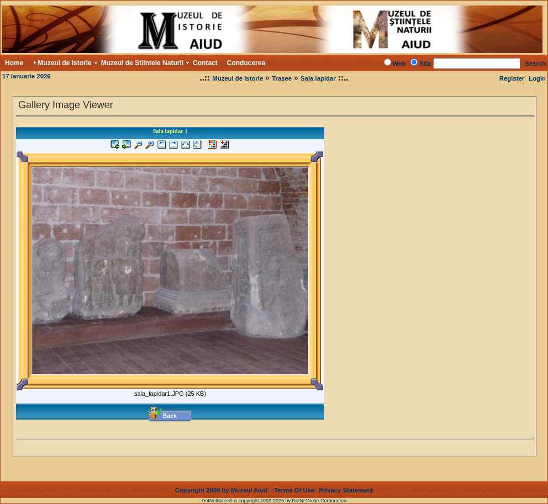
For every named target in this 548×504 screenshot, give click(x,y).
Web (399, 63)
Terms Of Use (294, 490)
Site (425, 63)
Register (511, 78)
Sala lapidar (318, 78)
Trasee (282, 78)
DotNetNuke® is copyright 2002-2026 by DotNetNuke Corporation (274, 500)
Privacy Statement (346, 490)
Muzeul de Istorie (237, 78)
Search (535, 63)
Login (537, 78)
